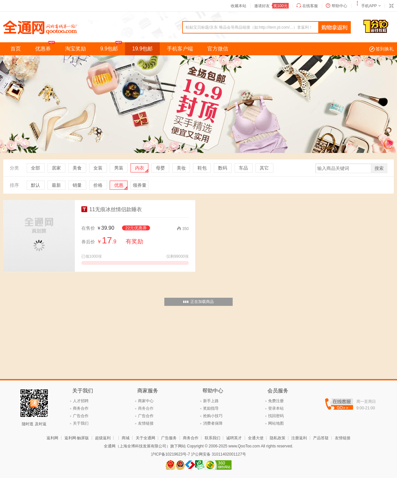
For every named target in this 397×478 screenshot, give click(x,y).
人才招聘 (81, 401)
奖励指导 (211, 408)
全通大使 (256, 438)
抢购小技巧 (213, 416)
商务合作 (81, 408)
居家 (56, 168)
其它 (264, 168)
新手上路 (211, 401)
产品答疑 (321, 438)
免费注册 (276, 401)
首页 (15, 48)
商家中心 (146, 401)
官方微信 (217, 48)
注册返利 (299, 438)
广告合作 (81, 416)
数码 (222, 168)
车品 (243, 168)
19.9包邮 (142, 48)
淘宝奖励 (75, 48)
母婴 (160, 168)
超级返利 (103, 438)
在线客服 (310, 6)
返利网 (52, 438)
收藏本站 (238, 6)
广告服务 (169, 438)
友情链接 (146, 423)
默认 (35, 185)
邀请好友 (271, 6)
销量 (77, 185)
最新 (56, 185)
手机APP (369, 6)
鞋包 (202, 168)
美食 (77, 168)
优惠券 (46, 46)
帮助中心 (339, 6)
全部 (35, 168)
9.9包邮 (112, 46)
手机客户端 (180, 48)
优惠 (118, 185)
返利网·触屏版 (76, 438)
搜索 (379, 168)
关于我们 (81, 423)
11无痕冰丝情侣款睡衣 (111, 209)
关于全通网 (145, 438)
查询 (334, 27)
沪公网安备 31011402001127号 (218, 454)
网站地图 (276, 423)
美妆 (181, 168)
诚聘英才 (234, 438)
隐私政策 (277, 438)
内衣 (139, 168)
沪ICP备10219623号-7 (170, 454)
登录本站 (276, 408)
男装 (118, 168)
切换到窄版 (391, 6)
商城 (126, 438)
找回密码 (276, 416)
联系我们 (212, 438)
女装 (98, 168)
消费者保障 (213, 423)
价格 (98, 185)
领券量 (139, 185)
